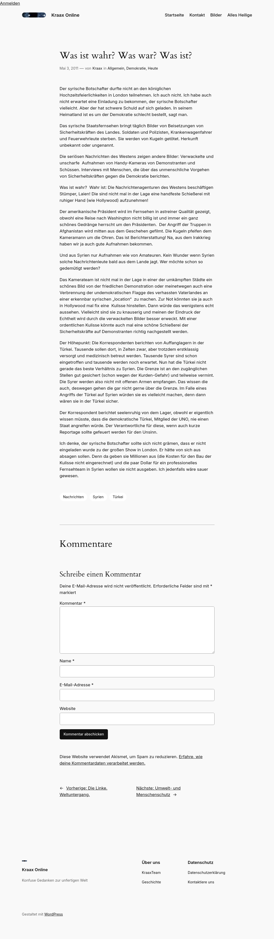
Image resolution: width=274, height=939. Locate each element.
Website (68, 708)
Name (67, 660)
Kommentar (73, 603)
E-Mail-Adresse (77, 684)
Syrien (98, 497)
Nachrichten (73, 497)
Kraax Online (65, 15)
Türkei (118, 497)
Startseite (174, 14)
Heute (153, 68)
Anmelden (10, 3)
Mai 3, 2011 (69, 68)
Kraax (97, 68)
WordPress (53, 914)
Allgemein (115, 68)
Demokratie (136, 68)
